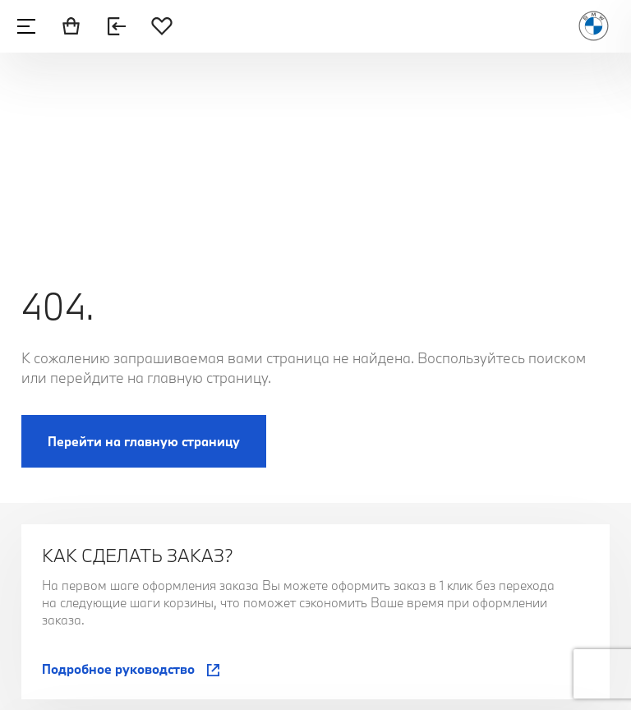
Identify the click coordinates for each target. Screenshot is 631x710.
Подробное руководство (118, 669)
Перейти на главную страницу (144, 441)
